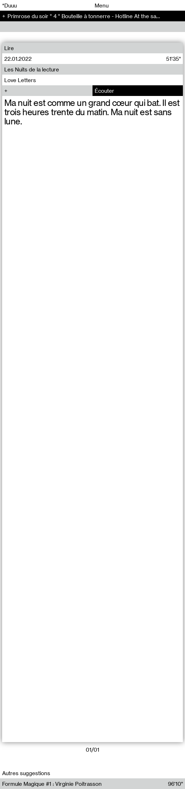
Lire (9, 48)
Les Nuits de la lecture (31, 69)
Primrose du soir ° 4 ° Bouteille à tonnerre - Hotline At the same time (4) (95, 16)
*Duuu (9, 5)
